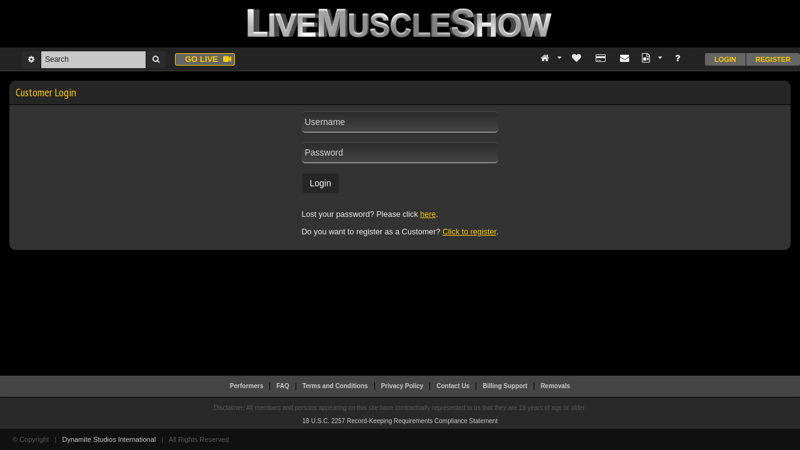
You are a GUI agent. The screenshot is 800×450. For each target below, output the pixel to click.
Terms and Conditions (335, 385)
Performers (246, 385)
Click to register (469, 232)
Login (725, 59)
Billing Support (505, 385)
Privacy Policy (402, 385)
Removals (555, 385)
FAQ (282, 385)
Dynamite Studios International (109, 439)
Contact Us (452, 385)
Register (773, 59)
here (428, 214)
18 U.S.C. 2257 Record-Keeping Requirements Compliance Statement (400, 421)
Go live (208, 59)
